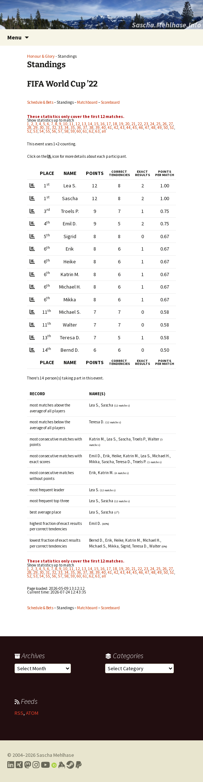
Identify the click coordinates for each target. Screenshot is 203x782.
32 (54, 127)
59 (72, 131)
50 (166, 127)
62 (91, 131)
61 (85, 131)
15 (96, 123)
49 (159, 127)
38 (91, 127)
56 (54, 131)
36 (79, 127)
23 (146, 123)
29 (35, 127)
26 (164, 123)
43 (122, 127)
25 (158, 123)
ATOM (32, 713)
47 (147, 127)
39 (97, 127)
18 (115, 123)
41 (110, 127)
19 (121, 123)
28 (29, 127)
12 (78, 123)
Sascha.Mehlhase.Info (166, 24)
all (104, 131)
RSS (19, 713)
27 (171, 123)
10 (65, 123)
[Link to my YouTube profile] (45, 765)
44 (128, 127)
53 (35, 131)
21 (133, 123)
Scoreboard (110, 102)
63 (97, 131)
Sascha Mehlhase (55, 755)
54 (41, 131)
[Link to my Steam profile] (70, 765)
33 (60, 127)
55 (48, 131)
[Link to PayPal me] (79, 765)
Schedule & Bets (40, 102)
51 (172, 127)
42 (116, 127)
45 (135, 127)
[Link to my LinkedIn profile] (10, 765)
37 (85, 127)
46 (141, 127)
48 (153, 127)
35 (72, 127)
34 (66, 127)
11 (71, 123)
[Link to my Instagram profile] (35, 765)
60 (79, 131)
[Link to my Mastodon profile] (27, 765)
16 (102, 123)
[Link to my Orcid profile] (54, 765)
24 (152, 123)
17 (109, 123)
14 (90, 123)
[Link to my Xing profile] (19, 765)
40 (104, 127)
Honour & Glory (41, 56)
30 (41, 127)
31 (48, 127)
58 (66, 131)
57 (60, 131)
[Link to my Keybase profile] (61, 765)
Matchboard (87, 102)
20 (127, 123)
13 (84, 123)
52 (29, 131)
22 (140, 123)
